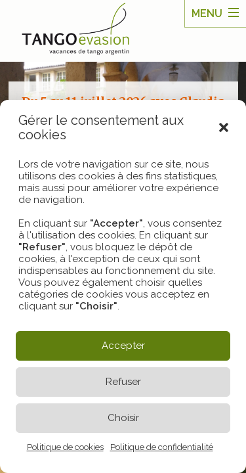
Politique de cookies (65, 447)
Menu (207, 13)
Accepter (123, 345)
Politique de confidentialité (161, 447)
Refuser (123, 382)
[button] (223, 127)
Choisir (123, 418)
